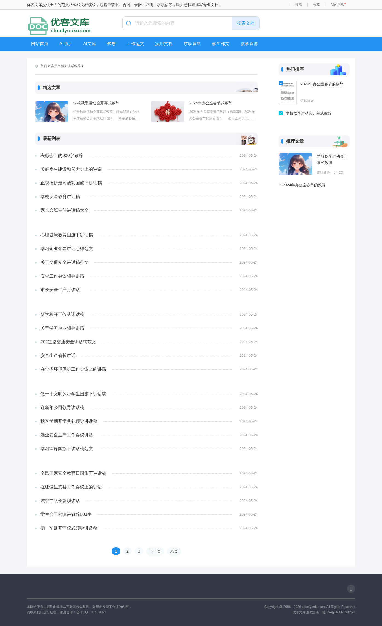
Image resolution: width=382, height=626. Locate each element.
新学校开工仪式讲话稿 (62, 314)
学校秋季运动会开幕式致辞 (96, 103)
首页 (43, 66)
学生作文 (221, 43)
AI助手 (65, 43)
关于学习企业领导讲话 (62, 328)
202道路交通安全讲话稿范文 (68, 341)
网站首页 (39, 43)
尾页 (174, 551)
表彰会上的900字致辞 (61, 155)
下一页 (155, 551)
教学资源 (249, 43)
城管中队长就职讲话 (60, 500)
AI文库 (89, 43)
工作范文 (135, 43)
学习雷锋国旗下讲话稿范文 (66, 448)
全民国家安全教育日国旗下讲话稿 (73, 473)
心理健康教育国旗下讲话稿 (66, 235)
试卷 (111, 43)
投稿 (298, 5)
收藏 (316, 5)
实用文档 (164, 43)
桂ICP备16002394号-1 (338, 612)
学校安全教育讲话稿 (60, 196)
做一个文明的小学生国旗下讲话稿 (73, 393)
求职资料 (192, 43)
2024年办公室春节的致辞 (210, 103)
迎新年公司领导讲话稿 (62, 407)
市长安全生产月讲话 (60, 289)
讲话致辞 (74, 66)
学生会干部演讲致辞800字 (66, 514)
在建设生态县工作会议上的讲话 (71, 487)
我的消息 (337, 5)
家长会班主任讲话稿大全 (64, 210)
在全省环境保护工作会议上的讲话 (73, 369)
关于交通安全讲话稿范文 (64, 262)
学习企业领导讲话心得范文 (66, 248)
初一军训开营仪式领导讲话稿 (68, 528)
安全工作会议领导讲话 (62, 276)
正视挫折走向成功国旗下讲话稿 (71, 183)
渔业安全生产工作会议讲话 (66, 435)
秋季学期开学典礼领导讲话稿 (68, 421)
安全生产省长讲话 (58, 355)
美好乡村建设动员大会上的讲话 (71, 169)
